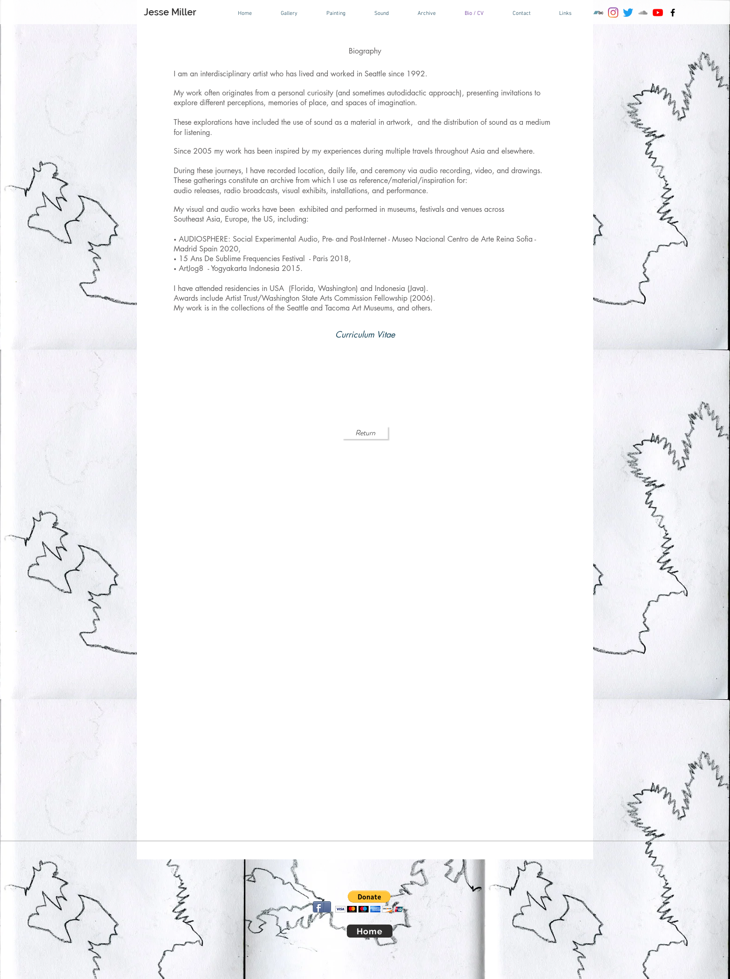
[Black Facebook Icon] (673, 12)
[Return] (365, 432)
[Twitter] (628, 12)
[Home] (369, 931)
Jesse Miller (170, 12)
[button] (369, 901)
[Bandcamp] (598, 12)
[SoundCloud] (643, 12)
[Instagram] (613, 12)
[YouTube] (658, 12)
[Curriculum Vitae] (365, 334)
